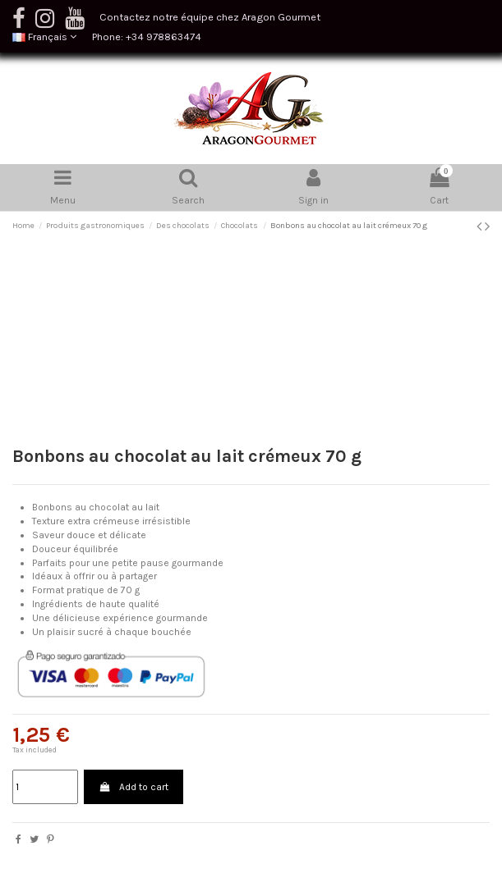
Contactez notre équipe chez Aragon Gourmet (209, 17)
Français (44, 36)
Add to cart (133, 787)
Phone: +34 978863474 (146, 36)
